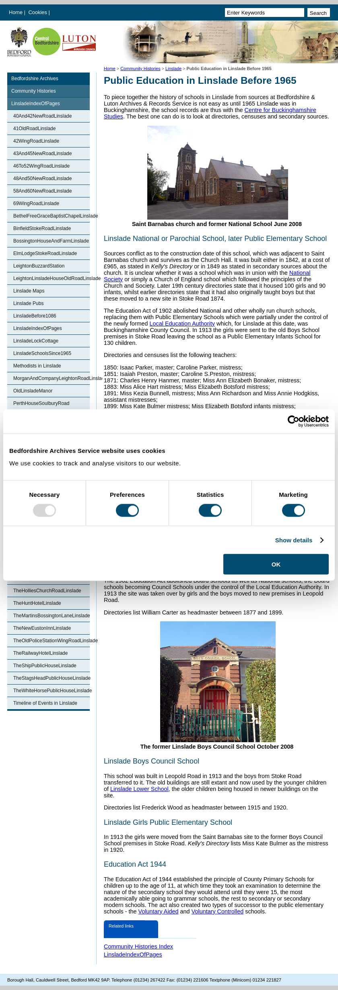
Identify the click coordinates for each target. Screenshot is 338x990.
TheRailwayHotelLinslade (40, 653)
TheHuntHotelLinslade (37, 603)
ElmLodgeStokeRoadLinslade (45, 253)
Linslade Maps (28, 291)
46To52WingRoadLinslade (41, 166)
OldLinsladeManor (32, 391)
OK (276, 564)
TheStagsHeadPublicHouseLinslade (51, 678)
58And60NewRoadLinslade (42, 191)
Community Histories (140, 68)
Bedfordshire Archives (34, 78)
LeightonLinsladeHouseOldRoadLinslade (51, 278)
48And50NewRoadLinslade (42, 178)
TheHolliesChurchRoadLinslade (47, 591)
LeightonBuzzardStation (38, 266)
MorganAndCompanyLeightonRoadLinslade (51, 378)
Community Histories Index (138, 946)
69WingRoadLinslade (36, 203)
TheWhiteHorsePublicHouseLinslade (51, 690)
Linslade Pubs (28, 303)
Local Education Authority (182, 323)
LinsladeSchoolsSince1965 (42, 353)
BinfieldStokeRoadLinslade (42, 228)
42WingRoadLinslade (36, 141)
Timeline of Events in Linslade (45, 703)
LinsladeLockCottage (35, 341)
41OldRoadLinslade (34, 128)
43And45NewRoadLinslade (42, 153)
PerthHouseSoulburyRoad (41, 403)
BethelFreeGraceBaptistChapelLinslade (51, 216)
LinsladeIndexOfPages (35, 103)
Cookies (39, 12)
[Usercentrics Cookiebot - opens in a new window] (293, 421)
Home (16, 12)
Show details (294, 539)
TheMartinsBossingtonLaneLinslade (51, 615)
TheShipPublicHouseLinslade (44, 665)
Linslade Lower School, (140, 789)
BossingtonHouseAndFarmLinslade (51, 241)
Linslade (173, 68)
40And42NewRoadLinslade (42, 116)
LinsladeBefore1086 (34, 316)
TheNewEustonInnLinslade (42, 628)
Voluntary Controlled (218, 911)
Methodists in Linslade (37, 366)
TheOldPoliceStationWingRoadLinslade (51, 640)
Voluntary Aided (158, 911)
